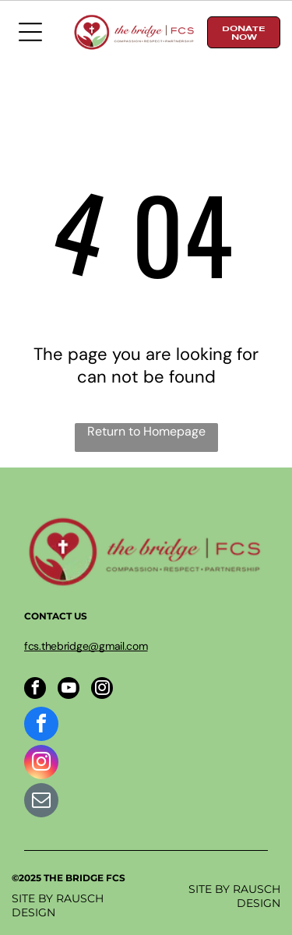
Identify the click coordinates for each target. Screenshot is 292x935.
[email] (41, 802)
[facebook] (35, 690)
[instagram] (102, 690)
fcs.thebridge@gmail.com (86, 646)
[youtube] (68, 690)
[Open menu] (30, 32)
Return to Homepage (146, 431)
